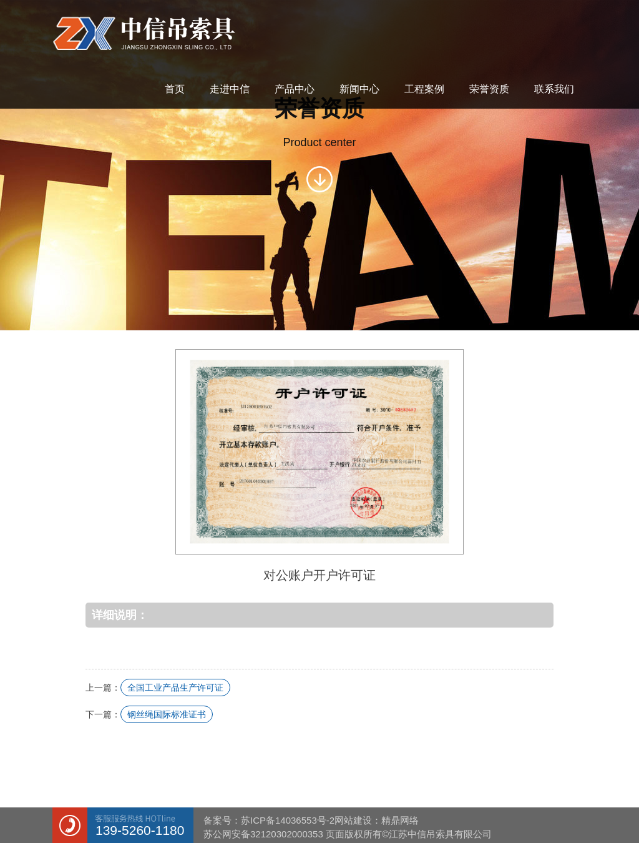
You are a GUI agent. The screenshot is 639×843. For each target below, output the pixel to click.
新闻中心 (359, 89)
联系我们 (554, 89)
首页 (175, 89)
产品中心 (295, 89)
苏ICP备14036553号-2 (287, 820)
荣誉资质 (489, 89)
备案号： (222, 820)
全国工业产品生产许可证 (175, 688)
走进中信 (230, 89)
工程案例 (424, 89)
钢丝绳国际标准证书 (166, 714)
